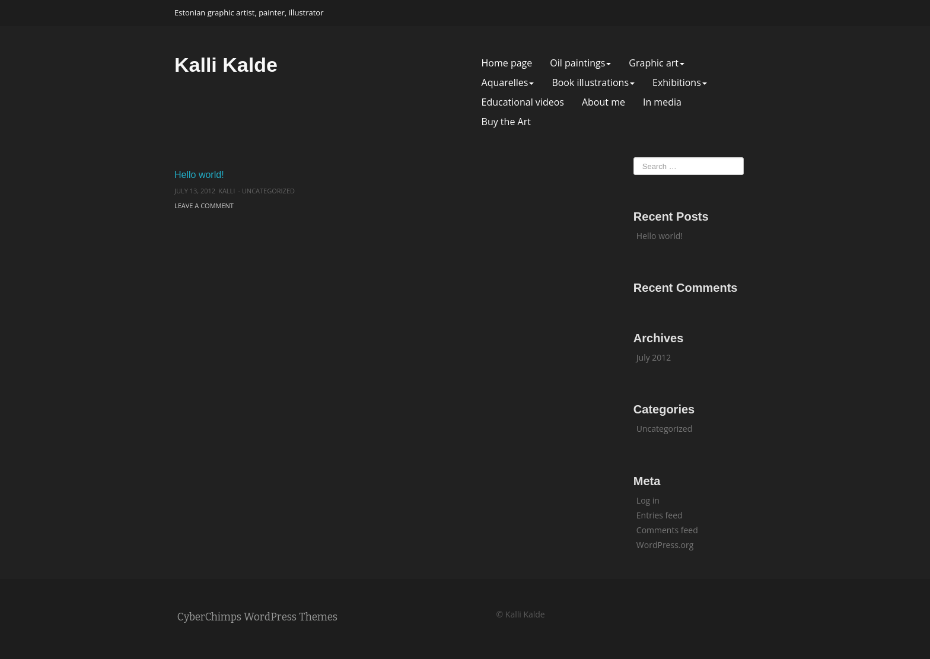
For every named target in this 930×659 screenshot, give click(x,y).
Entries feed (659, 515)
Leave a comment (204, 205)
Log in (648, 500)
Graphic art (656, 63)
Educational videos (523, 102)
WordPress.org (664, 544)
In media (662, 102)
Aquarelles (508, 83)
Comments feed (667, 530)
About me (603, 102)
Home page (507, 63)
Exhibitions (679, 83)
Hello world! (199, 175)
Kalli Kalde (226, 64)
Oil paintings (580, 63)
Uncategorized (268, 190)
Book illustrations (593, 83)
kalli (226, 190)
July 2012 (653, 357)
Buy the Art (506, 122)
